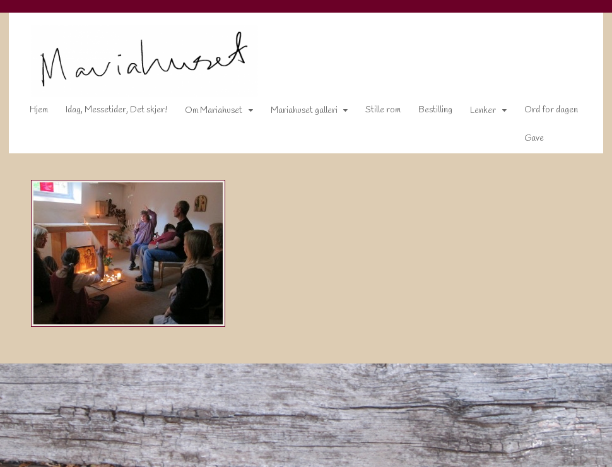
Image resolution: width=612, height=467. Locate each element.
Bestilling (428, 113)
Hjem (30, 113)
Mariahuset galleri (295, 113)
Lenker (475, 113)
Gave (526, 140)
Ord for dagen (543, 113)
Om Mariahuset (205, 113)
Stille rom (375, 113)
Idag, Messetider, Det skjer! (108, 113)
